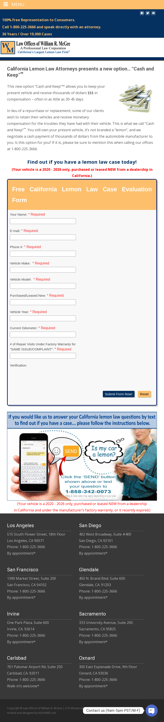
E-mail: (15, 231)
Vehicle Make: (20, 263)
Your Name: (18, 214)
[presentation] (43, 377)
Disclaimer (115, 708)
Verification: (18, 365)
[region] (82, 59)
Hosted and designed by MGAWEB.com (31, 713)
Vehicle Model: (21, 279)
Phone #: (16, 247)
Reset (144, 394)
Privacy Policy (133, 708)
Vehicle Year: (19, 312)
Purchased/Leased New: (28, 295)
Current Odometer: (23, 328)
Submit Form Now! (118, 394)
